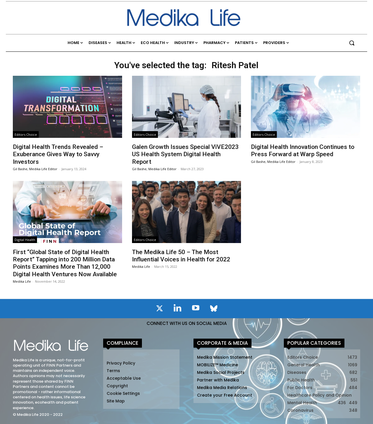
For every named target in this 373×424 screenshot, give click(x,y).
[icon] (159, 309)
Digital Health (25, 239)
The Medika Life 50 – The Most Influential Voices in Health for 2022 (181, 256)
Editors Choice (26, 134)
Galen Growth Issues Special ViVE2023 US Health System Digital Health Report (185, 154)
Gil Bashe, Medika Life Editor (35, 169)
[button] (351, 42)
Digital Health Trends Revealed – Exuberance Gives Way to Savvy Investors (58, 154)
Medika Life (22, 281)
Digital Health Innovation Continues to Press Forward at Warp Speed (302, 150)
